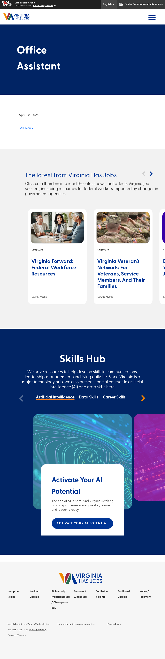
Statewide (37, 250)
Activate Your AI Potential (82, 523)
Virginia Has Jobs (25, 2)
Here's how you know (43, 5)
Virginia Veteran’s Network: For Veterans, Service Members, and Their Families (121, 274)
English (109, 4)
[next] (143, 398)
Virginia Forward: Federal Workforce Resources (53, 268)
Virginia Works (34, 624)
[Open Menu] (152, 17)
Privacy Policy (114, 624)
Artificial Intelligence (55, 397)
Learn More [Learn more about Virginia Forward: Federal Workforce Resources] (39, 297)
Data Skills (88, 397)
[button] (143, 174)
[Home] (16, 17)
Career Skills (114, 397)
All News (26, 128)
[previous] (21, 398)
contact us (89, 624)
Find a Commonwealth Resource (141, 4)
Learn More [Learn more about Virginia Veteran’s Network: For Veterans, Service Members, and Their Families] (105, 297)
